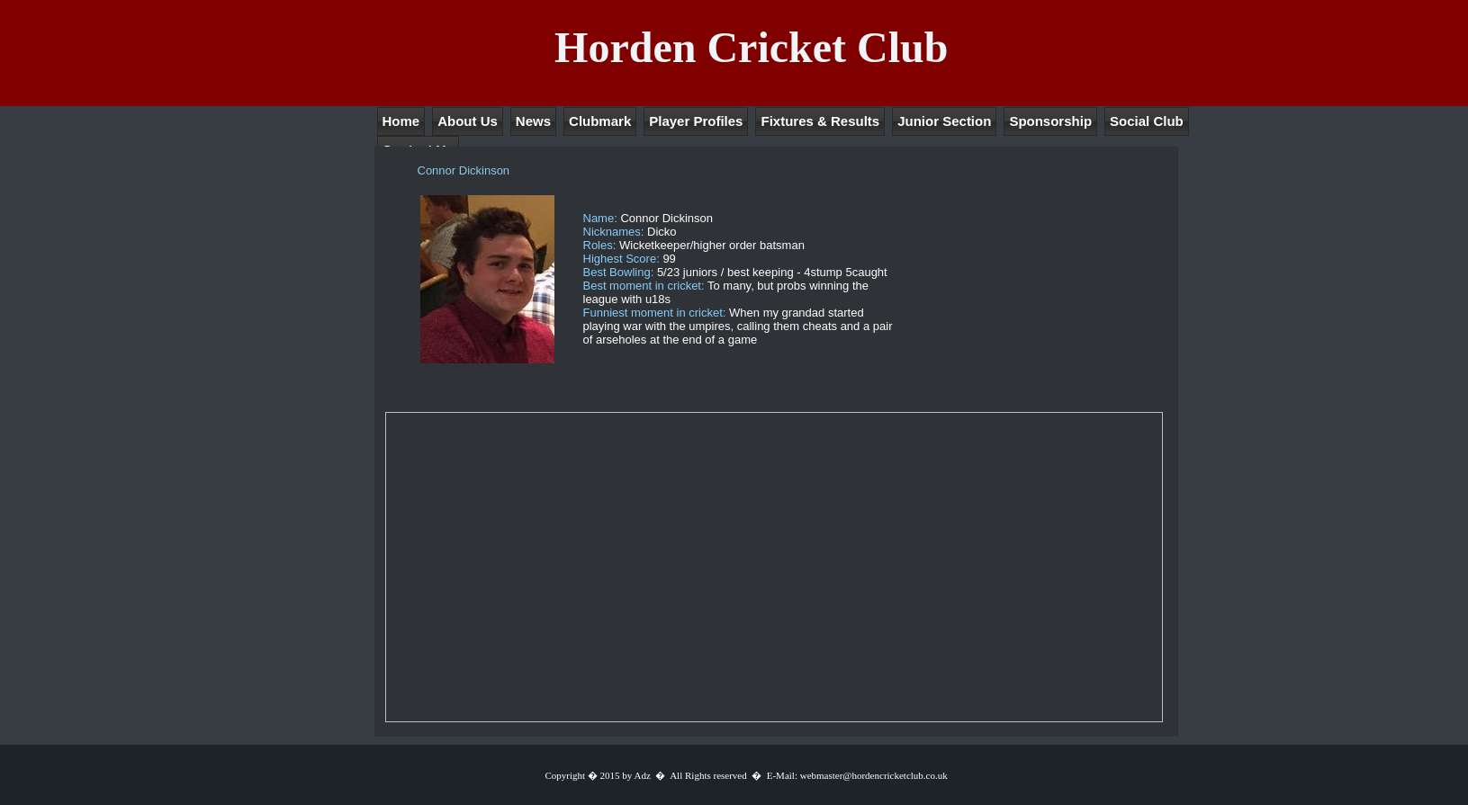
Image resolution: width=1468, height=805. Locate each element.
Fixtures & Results (820, 121)
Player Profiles (696, 121)
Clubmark (600, 121)
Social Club (1147, 121)
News (533, 121)
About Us (467, 121)
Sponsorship (1050, 121)
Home (401, 121)
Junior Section (944, 121)
